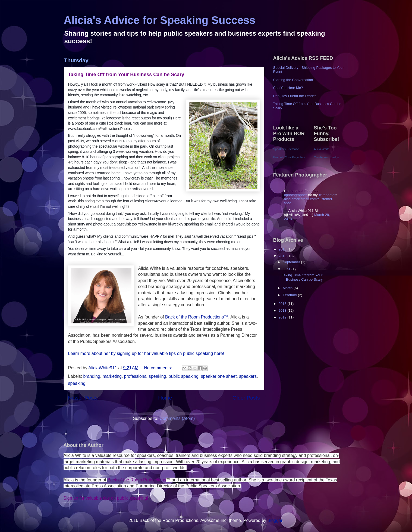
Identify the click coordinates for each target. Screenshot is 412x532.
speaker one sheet (219, 376)
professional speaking (145, 376)
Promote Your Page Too (289, 157)
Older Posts (246, 398)
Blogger (275, 520)
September (292, 262)
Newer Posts (83, 398)
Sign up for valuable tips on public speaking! (106, 498)
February (290, 295)
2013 (283, 310)
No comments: (158, 368)
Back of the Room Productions (136, 480)
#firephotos (327, 195)
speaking (77, 383)
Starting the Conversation (293, 80)
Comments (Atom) (177, 418)
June (287, 269)
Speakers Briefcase (286, 149)
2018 (283, 249)
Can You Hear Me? (288, 88)
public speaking (184, 376)
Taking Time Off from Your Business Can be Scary (126, 74)
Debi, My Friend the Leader (294, 96)
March (288, 288)
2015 (283, 304)
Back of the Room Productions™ (196, 317)
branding (91, 376)
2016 (283, 256)
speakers (248, 376)
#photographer (295, 195)
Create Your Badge (326, 157)
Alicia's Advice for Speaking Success (160, 20)
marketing (112, 376)
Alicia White (321, 149)
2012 (283, 317)
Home (165, 398)
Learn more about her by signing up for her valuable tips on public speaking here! (146, 353)
